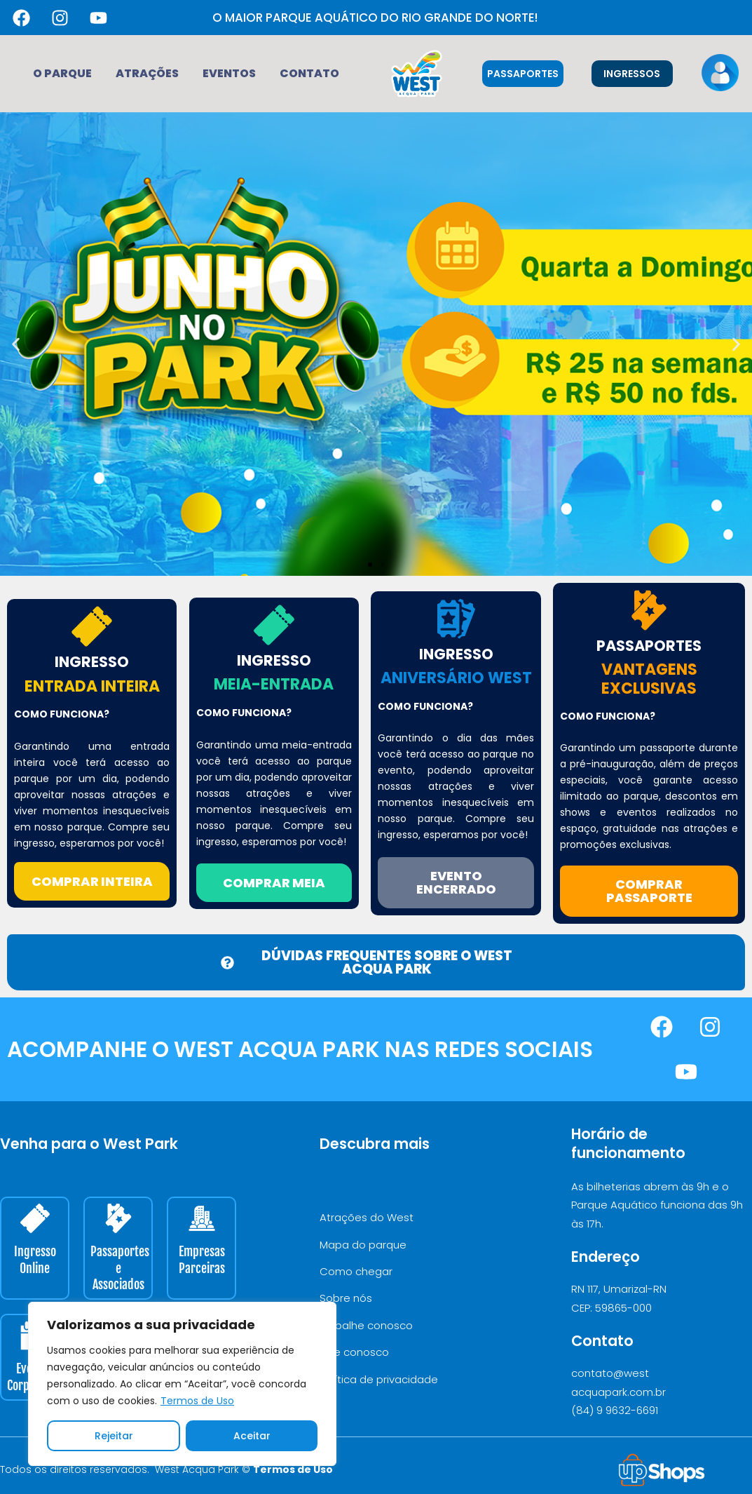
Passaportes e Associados (119, 1268)
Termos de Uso (197, 1401)
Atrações (147, 73)
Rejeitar (114, 1436)
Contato (309, 73)
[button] (16, 344)
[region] (182, 1384)
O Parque (62, 73)
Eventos (229, 73)
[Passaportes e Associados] (118, 1218)
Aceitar (252, 1436)
